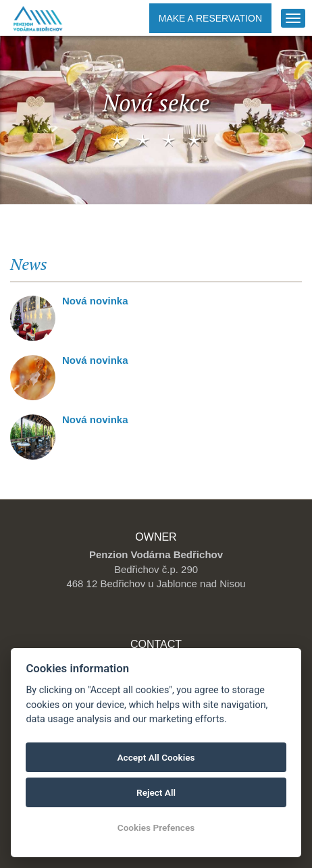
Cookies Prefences (156, 827)
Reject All (156, 792)
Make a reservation (210, 18)
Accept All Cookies (156, 757)
